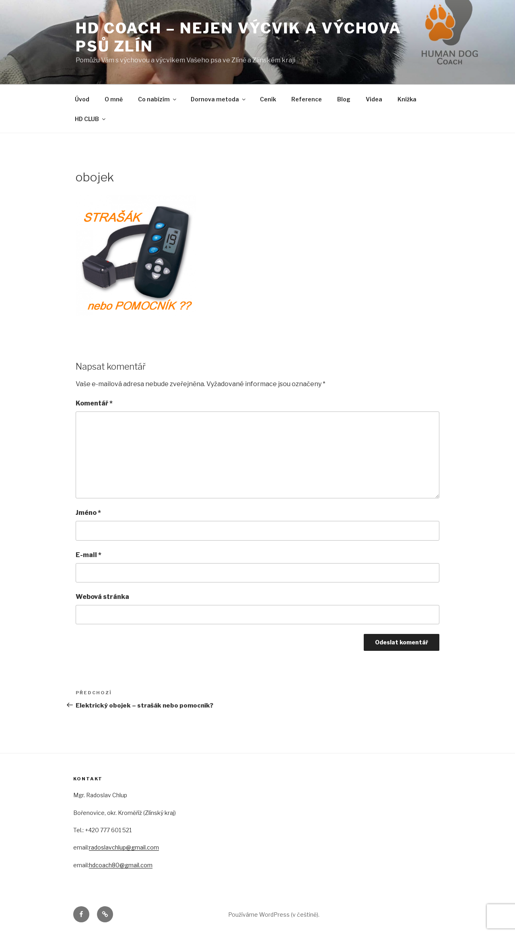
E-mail (88, 555)
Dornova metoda (219, 99)
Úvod (82, 99)
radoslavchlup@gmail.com (124, 847)
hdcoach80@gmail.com (120, 865)
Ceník (268, 99)
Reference (306, 99)
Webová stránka (102, 597)
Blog (343, 99)
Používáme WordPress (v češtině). (273, 914)
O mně (114, 99)
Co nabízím (157, 99)
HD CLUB (91, 118)
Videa (374, 99)
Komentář (94, 403)
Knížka (407, 99)
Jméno (88, 512)
